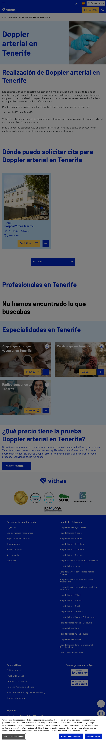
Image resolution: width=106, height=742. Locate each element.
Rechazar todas (93, 736)
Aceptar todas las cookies (71, 736)
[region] (53, 729)
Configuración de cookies (14, 736)
